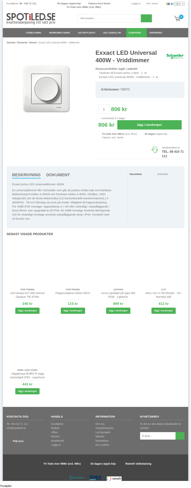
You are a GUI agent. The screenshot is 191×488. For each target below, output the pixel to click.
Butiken (55, 428)
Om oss (100, 423)
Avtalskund (57, 440)
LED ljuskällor (113, 33)
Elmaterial (136, 33)
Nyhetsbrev (102, 440)
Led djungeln (103, 432)
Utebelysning (35, 33)
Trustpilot (5, 485)
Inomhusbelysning (61, 33)
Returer (55, 436)
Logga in (136, 3)
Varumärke (157, 33)
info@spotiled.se (171, 147)
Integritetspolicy (105, 428)
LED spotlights (88, 33)
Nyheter (100, 436)
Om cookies (102, 444)
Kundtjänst (57, 423)
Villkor (54, 432)
